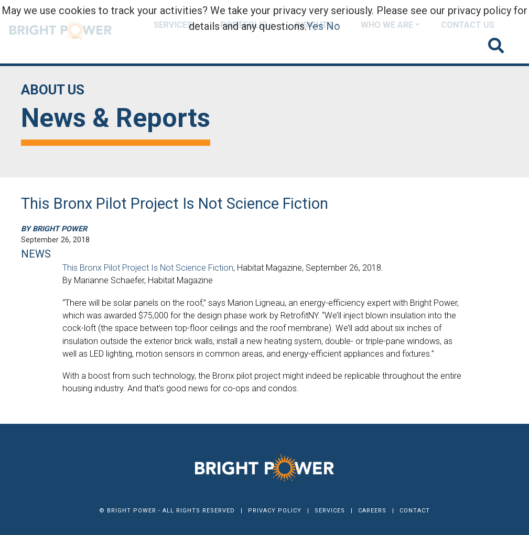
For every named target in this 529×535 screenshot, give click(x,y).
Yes (315, 26)
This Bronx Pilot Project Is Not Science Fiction (147, 268)
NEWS (36, 254)
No (333, 26)
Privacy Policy (274, 510)
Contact (415, 510)
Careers (372, 510)
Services (330, 510)
